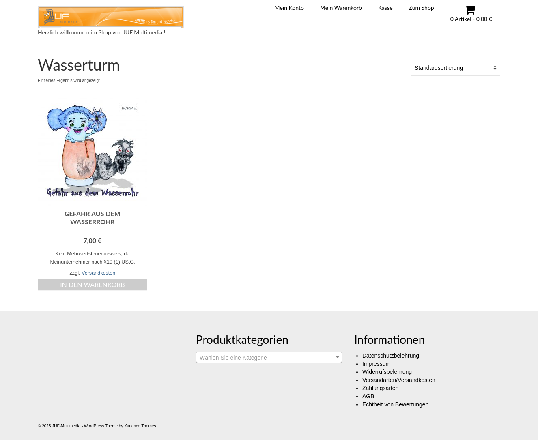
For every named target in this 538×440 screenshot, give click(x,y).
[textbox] (269, 357)
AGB (368, 396)
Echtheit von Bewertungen (395, 404)
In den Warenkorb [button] (92, 284)
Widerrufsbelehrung (387, 372)
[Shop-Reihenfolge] (455, 68)
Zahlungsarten (380, 388)
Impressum (376, 364)
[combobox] (269, 357)
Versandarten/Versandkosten (398, 380)
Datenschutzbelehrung (390, 355)
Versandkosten (98, 273)
